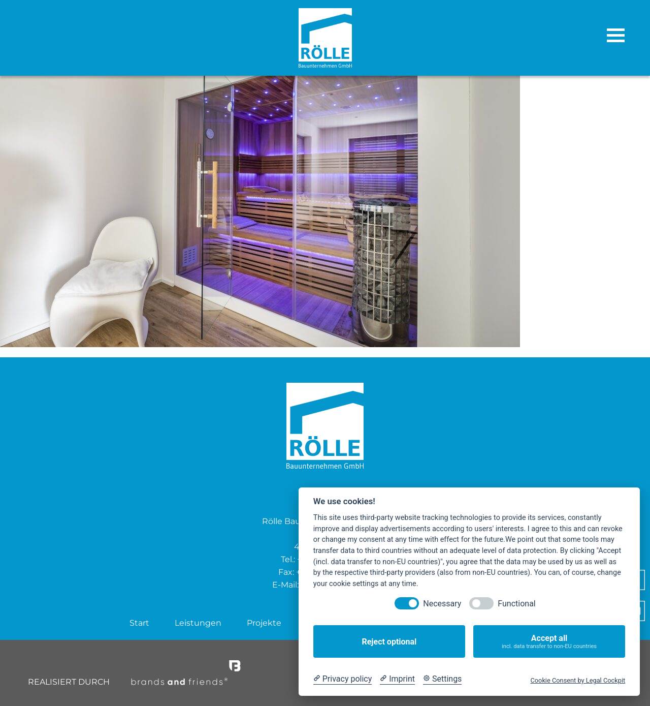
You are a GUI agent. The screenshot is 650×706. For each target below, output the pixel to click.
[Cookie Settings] (442, 679)
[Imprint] (397, 679)
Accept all (549, 641)
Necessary (442, 603)
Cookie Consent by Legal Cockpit (577, 680)
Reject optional (389, 642)
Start (139, 623)
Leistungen (198, 623)
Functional (516, 603)
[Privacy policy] (342, 679)
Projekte (264, 623)
